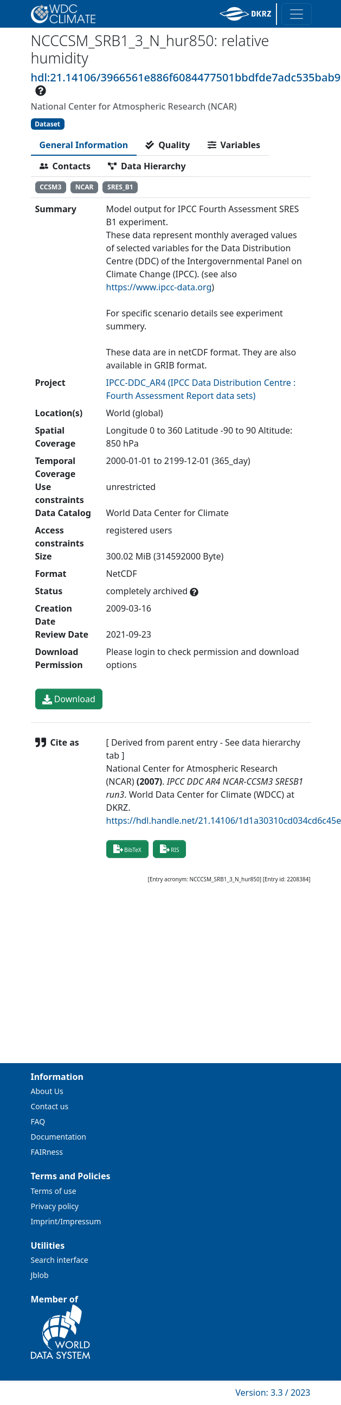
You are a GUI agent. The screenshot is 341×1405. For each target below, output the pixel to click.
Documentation (58, 1136)
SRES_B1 (120, 187)
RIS (169, 849)
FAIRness (47, 1152)
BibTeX (127, 849)
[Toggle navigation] (296, 14)
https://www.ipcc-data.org (159, 287)
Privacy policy (55, 1206)
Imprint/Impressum (66, 1221)
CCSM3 (50, 187)
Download (68, 699)
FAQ (38, 1121)
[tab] (84, 145)
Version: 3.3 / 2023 (272, 1392)
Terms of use (53, 1191)
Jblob (40, 1275)
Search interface (59, 1260)
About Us (47, 1091)
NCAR (84, 187)
